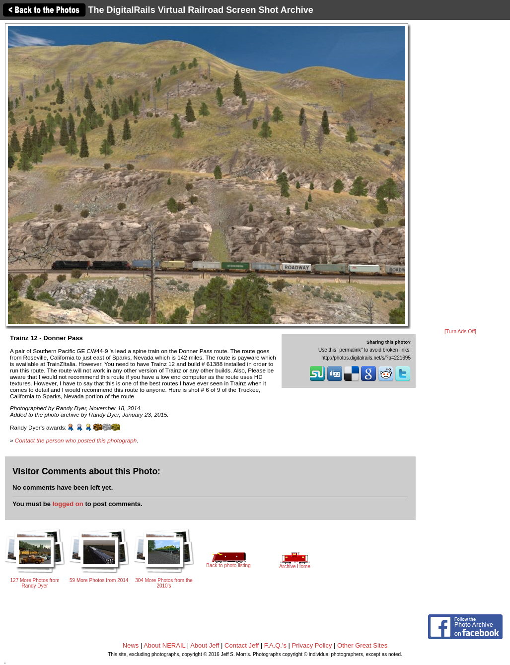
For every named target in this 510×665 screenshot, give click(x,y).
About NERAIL (164, 645)
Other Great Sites (362, 645)
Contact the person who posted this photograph (76, 440)
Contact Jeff (241, 645)
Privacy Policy (312, 645)
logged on (68, 504)
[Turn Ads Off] (460, 331)
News (131, 645)
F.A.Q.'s (275, 645)
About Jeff (204, 645)
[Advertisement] (460, 175)
